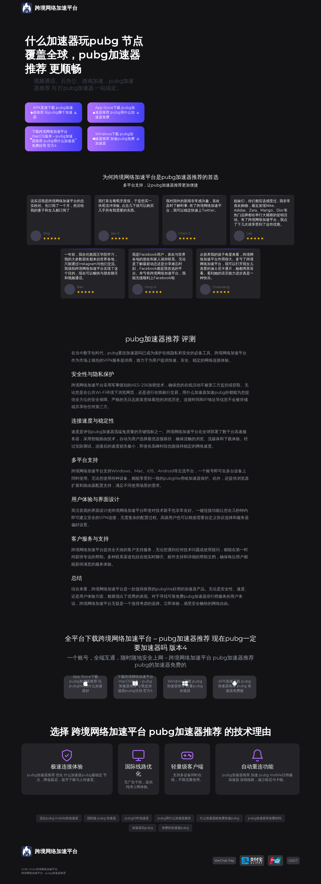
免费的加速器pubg (175, 828)
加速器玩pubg (142, 828)
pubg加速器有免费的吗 (264, 818)
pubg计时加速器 (137, 818)
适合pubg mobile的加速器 (59, 818)
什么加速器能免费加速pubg (219, 818)
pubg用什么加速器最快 (174, 818)
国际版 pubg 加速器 (101, 818)
